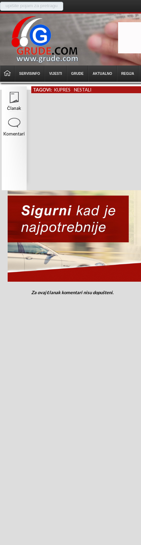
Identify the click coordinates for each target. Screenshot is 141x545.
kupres (62, 90)
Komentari (14, 134)
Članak (14, 108)
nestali (82, 90)
